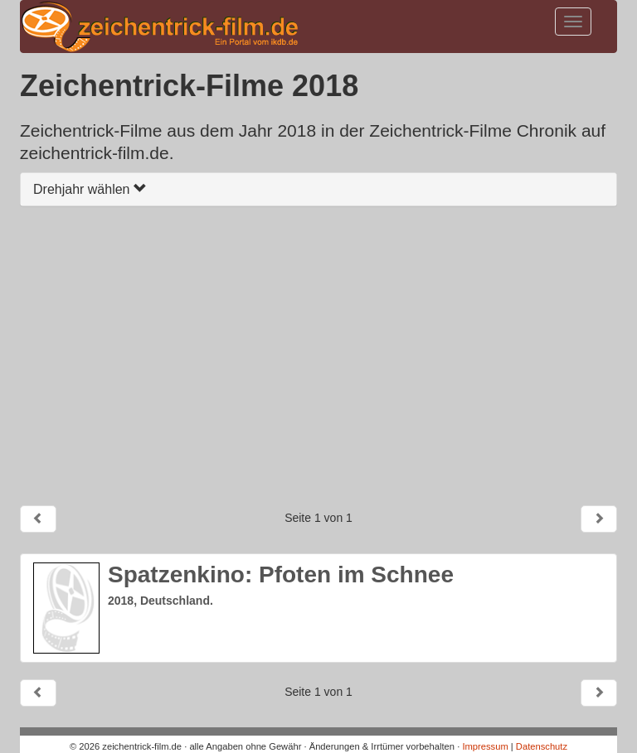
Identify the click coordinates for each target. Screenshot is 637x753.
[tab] (318, 189)
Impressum (485, 746)
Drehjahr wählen (90, 189)
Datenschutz (541, 746)
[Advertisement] (318, 355)
